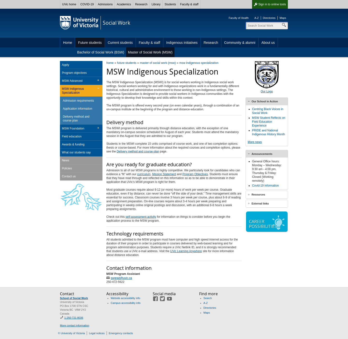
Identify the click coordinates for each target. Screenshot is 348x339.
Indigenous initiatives (182, 43)
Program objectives (74, 73)
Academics (124, 4)
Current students (120, 43)
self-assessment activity (140, 216)
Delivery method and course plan (138, 151)
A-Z (256, 17)
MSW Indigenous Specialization (73, 90)
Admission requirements (78, 100)
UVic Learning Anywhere (186, 251)
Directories (269, 17)
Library (156, 4)
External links (260, 207)
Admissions (105, 4)
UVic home (69, 4)
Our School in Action (265, 101)
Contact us (69, 176)
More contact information (74, 325)
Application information (77, 108)
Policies (67, 168)
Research (141, 4)
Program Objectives (195, 174)
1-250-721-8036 (73, 317)
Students (170, 4)
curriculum (143, 174)
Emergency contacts (121, 333)
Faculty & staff (189, 4)
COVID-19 (87, 4)
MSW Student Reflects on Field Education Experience (268, 121)
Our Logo (267, 91)
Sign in (272, 4)
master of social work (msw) (158, 63)
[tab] (267, 101)
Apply (65, 65)
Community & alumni (239, 43)
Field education (71, 136)
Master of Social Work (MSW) (150, 52)
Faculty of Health (239, 17)
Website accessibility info (125, 298)
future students (126, 63)
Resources (258, 198)
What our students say (76, 152)
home (110, 63)
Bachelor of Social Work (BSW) (100, 52)
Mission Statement (164, 174)
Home (67, 43)
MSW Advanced (72, 81)
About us (268, 43)
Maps (283, 17)
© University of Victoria (71, 333)
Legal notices (97, 333)
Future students (90, 43)
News (65, 160)
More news (255, 142)
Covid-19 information (265, 189)
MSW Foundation (73, 128)
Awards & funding (73, 144)
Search (207, 298)
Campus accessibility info (126, 302)
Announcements (262, 157)
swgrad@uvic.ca (121, 278)
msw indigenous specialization (198, 63)
